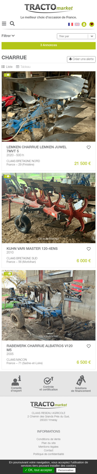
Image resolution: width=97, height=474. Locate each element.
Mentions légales (48, 447)
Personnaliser (66, 470)
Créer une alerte (81, 59)
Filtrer (8, 36)
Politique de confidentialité (48, 454)
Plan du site (49, 443)
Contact (48, 450)
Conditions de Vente (48, 439)
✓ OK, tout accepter (38, 470)
